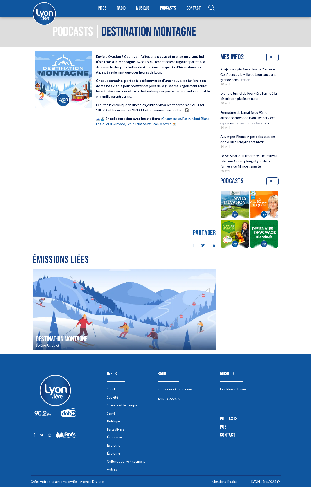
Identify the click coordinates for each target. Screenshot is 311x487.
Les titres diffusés (233, 389)
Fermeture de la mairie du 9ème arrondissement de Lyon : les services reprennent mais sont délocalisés (247, 117)
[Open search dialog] (211, 8)
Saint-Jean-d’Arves (157, 124)
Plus (272, 57)
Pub (223, 427)
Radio (121, 8)
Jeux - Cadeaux (169, 399)
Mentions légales (224, 481)
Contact (193, 8)
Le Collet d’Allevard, (111, 124)
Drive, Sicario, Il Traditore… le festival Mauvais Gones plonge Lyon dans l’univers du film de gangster (248, 160)
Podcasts (168, 8)
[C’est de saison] (235, 234)
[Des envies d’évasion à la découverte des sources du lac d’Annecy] (235, 205)
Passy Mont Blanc (195, 118)
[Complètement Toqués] (264, 205)
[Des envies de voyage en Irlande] (264, 234)
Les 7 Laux (134, 124)
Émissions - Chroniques (175, 389)
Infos (102, 8)
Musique (143, 8)
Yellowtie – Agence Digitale (83, 481)
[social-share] (190, 244)
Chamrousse (171, 118)
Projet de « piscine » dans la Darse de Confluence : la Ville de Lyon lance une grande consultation (248, 74)
